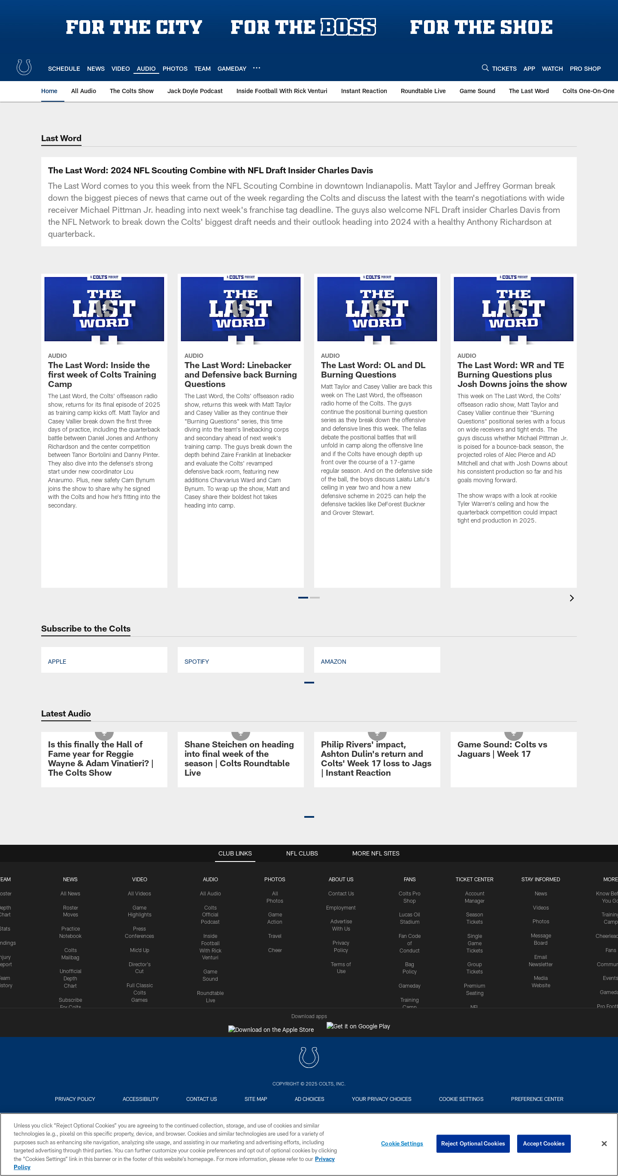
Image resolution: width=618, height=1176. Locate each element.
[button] (303, 899)
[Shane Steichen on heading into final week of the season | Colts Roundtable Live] (241, 1060)
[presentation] (573, 900)
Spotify (197, 962)
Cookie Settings (402, 1143)
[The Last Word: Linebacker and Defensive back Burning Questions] (241, 698)
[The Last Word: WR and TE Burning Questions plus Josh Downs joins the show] (514, 705)
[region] (309, 1144)
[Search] (485, 67)
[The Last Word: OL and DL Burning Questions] (377, 701)
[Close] (604, 1143)
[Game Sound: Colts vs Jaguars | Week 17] (514, 1051)
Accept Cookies (544, 1143)
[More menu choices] (256, 67)
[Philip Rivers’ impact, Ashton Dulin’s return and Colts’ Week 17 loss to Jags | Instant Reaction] (377, 1060)
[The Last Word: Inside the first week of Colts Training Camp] (104, 698)
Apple (57, 962)
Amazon (333, 962)
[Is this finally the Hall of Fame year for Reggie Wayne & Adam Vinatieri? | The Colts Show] (104, 1060)
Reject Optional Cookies (473, 1143)
